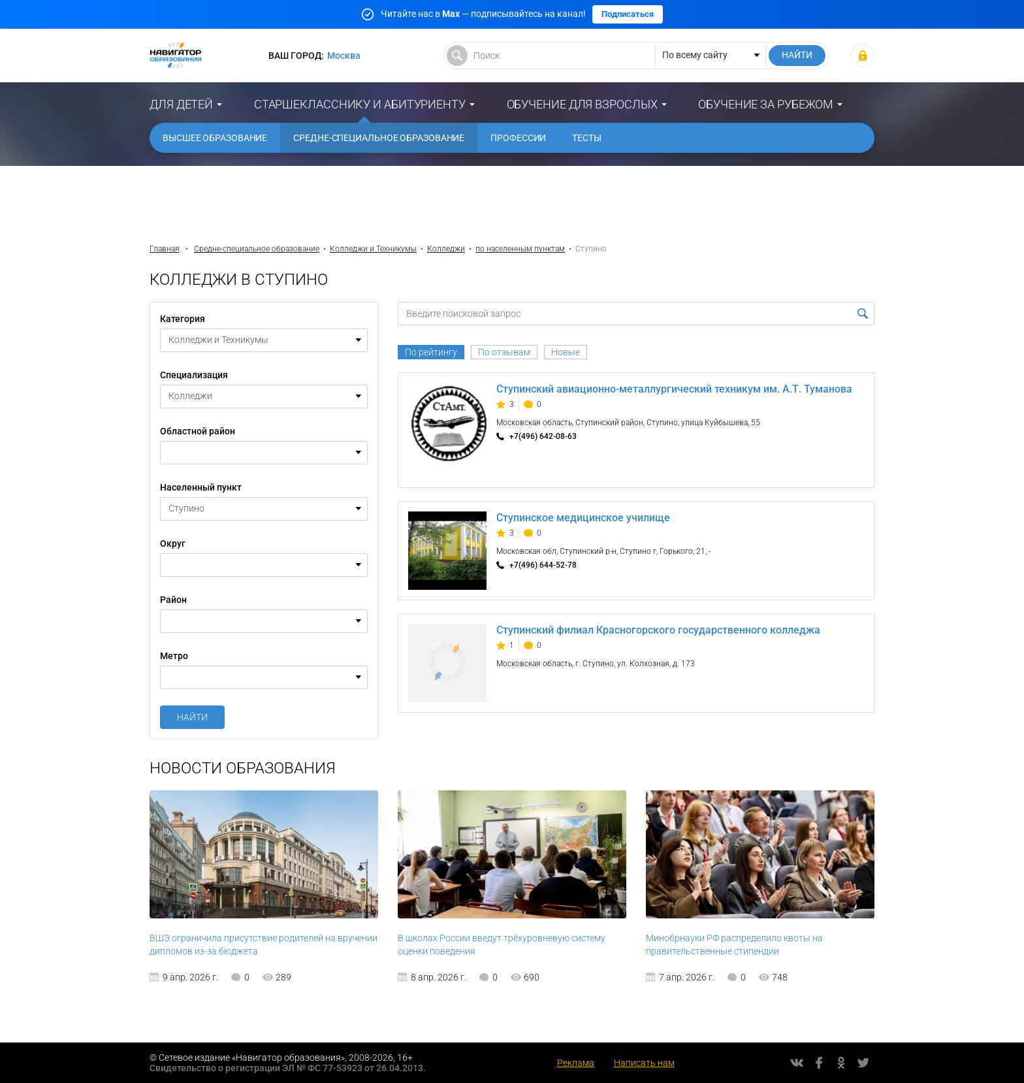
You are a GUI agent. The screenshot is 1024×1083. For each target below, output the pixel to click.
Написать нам (644, 1063)
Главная (165, 248)
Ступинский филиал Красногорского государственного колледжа (658, 630)
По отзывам (504, 352)
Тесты (586, 138)
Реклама (575, 1063)
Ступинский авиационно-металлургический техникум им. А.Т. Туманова (674, 389)
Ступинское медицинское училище (583, 517)
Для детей (181, 104)
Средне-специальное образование (378, 138)
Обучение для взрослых (582, 104)
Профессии (518, 138)
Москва (343, 55)
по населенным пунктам (520, 248)
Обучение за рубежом (765, 104)
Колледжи (446, 248)
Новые (565, 352)
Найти (192, 717)
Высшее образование (215, 138)
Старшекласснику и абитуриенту (360, 104)
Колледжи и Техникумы (373, 248)
